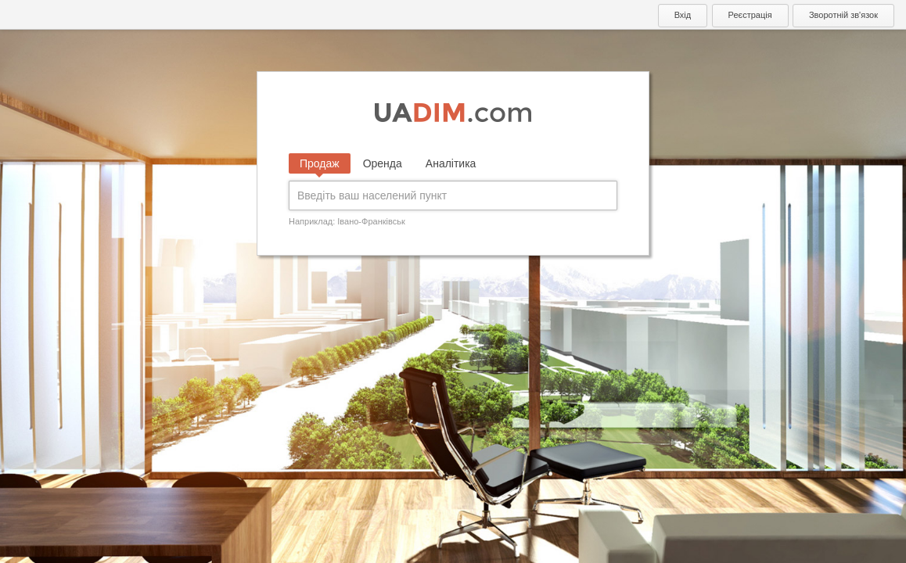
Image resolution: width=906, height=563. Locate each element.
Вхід (683, 15)
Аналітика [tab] (451, 163)
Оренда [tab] (382, 163)
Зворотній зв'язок (843, 15)
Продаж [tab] (320, 163)
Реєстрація (750, 15)
